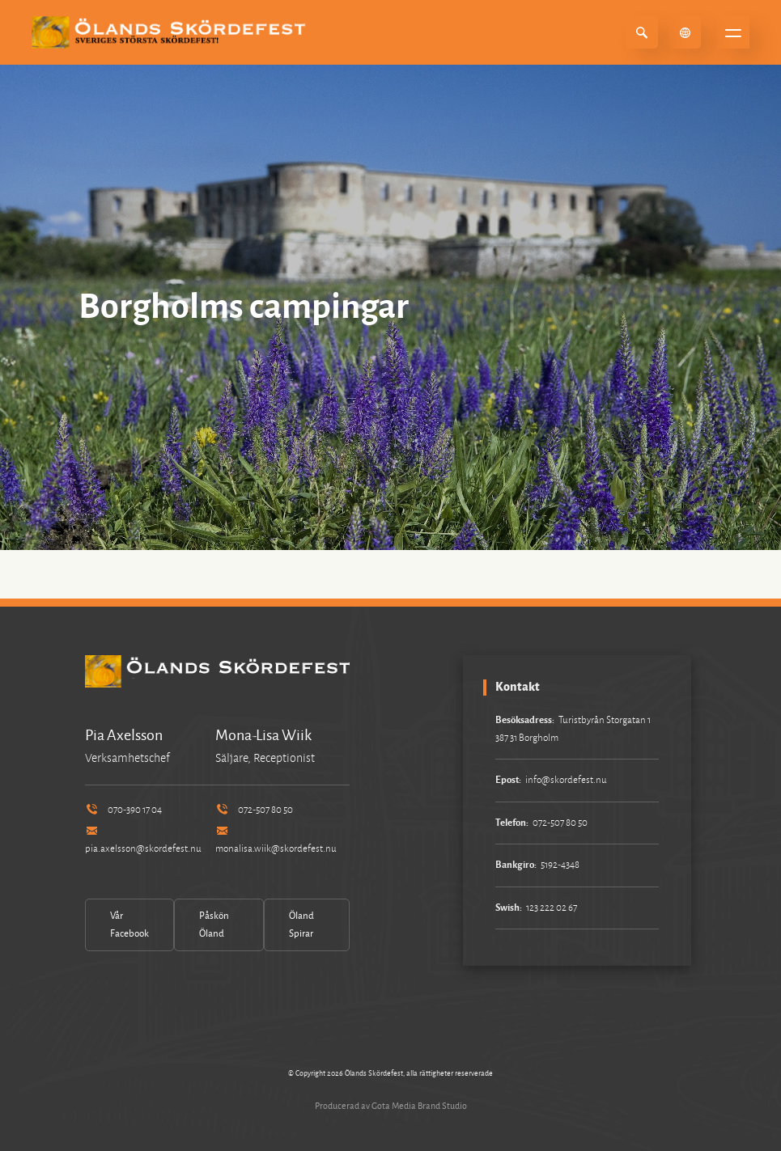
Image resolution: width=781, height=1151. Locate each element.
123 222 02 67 (551, 908)
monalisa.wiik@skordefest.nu (276, 841)
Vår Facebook (129, 925)
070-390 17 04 (123, 810)
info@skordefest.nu (566, 780)
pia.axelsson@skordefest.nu (143, 841)
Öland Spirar (301, 925)
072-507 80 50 (254, 810)
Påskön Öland (214, 925)
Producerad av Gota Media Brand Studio (391, 1106)
